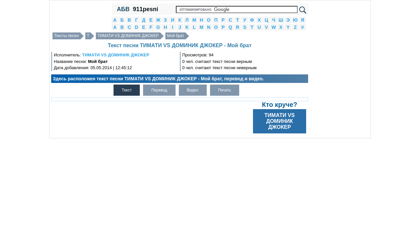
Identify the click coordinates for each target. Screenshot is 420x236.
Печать (224, 90)
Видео (193, 90)
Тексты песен (66, 35)
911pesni (145, 9)
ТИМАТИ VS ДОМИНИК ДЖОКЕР (128, 35)
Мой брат (175, 35)
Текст (127, 90)
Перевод (159, 90)
